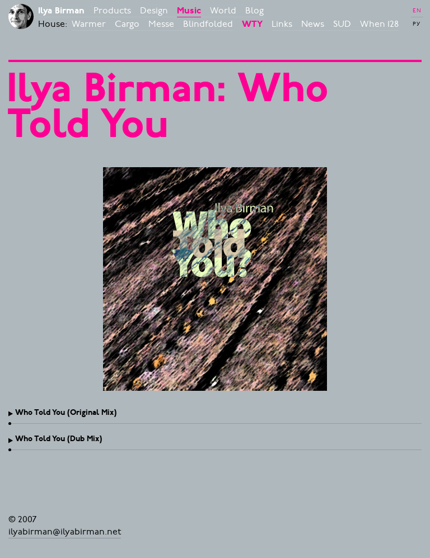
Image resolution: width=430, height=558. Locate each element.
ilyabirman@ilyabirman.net (64, 532)
